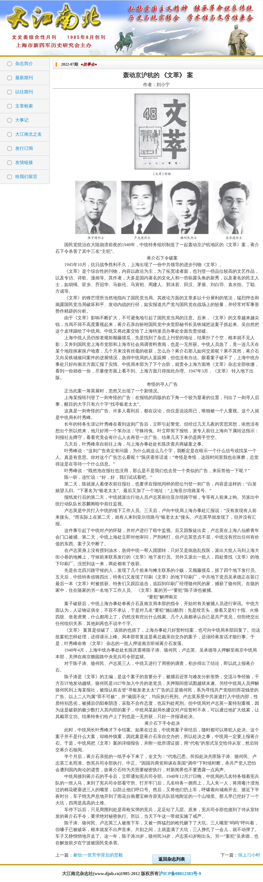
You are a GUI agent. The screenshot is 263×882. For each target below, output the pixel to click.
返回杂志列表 (171, 859)
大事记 (22, 120)
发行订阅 (24, 148)
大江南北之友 (28, 134)
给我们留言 (26, 176)
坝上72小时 (249, 855)
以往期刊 (24, 91)
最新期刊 (24, 77)
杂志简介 (24, 63)
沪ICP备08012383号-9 (180, 873)
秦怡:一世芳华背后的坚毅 (98, 855)
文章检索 (24, 106)
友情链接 (24, 162)
